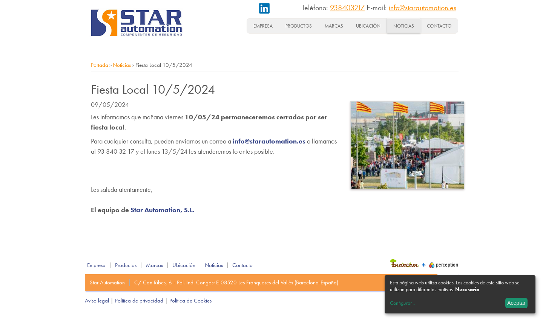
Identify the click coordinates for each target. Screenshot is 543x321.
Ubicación (368, 26)
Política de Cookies (190, 300)
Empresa (263, 26)
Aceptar (516, 303)
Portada (99, 65)
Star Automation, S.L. (162, 209)
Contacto (439, 26)
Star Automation (107, 282)
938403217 (347, 7)
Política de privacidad (139, 300)
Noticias (403, 26)
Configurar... (402, 303)
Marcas (334, 26)
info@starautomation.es (422, 7)
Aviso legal (97, 300)
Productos (298, 26)
